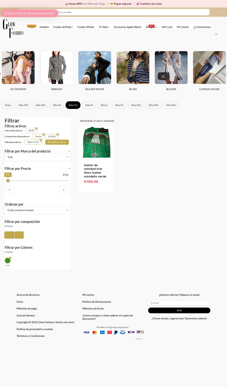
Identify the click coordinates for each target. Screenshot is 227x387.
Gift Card (167, 26)
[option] (56, 73)
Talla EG (119, 105)
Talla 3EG (153, 105)
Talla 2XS (40, 105)
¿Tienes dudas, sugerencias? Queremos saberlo (179, 318)
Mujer (31, 26)
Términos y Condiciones (31, 335)
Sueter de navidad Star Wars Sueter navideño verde (95, 170)
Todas (8, 105)
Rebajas (151, 26)
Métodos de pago (27, 308)
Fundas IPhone (86, 26)
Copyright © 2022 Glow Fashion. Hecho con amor (46, 322)
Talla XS (57, 105)
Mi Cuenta (183, 26)
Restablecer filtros (57, 142)
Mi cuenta (88, 294)
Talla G (103, 105)
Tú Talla (104, 26)
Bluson (171, 89)
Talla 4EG (171, 105)
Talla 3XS (23, 105)
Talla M (89, 105)
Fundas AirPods (63, 26)
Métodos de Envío (93, 308)
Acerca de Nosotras (28, 294)
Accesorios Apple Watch (127, 26)
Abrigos (56, 89)
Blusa (133, 89)
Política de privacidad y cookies (35, 329)
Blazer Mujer (94, 89)
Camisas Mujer (209, 89)
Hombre (44, 26)
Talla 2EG (136, 105)
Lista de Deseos (26, 315)
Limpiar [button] (9, 226)
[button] (9, 235)
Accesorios (18, 89)
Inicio (20, 301)
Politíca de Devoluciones (96, 301)
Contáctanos (202, 26)
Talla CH (73, 105)
